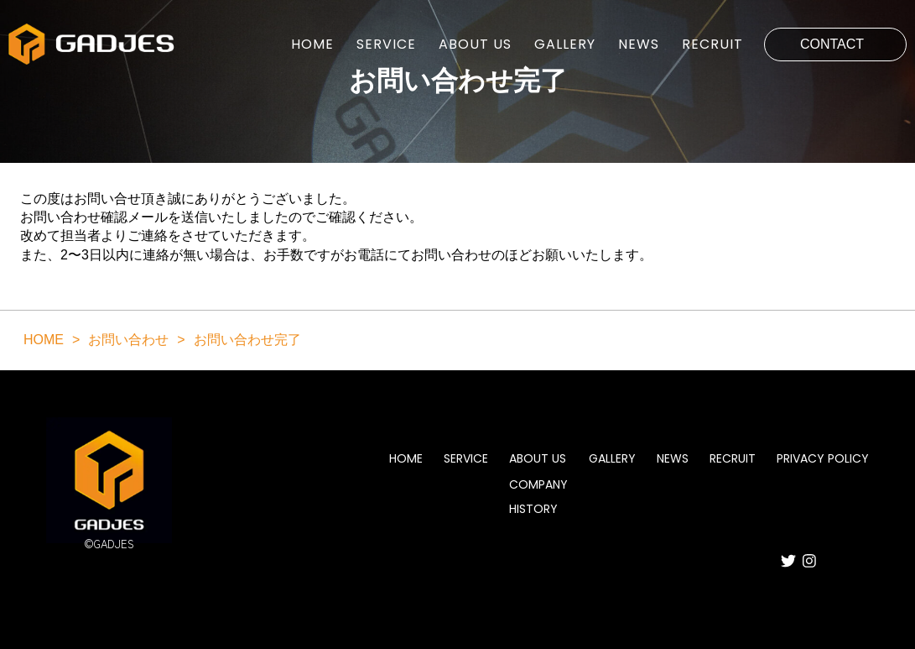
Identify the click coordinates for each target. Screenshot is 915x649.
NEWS (638, 44)
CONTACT (832, 44)
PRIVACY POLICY (823, 459)
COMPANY (538, 484)
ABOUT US (475, 44)
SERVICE (386, 44)
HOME (312, 44)
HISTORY (533, 508)
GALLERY (564, 44)
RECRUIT (712, 44)
